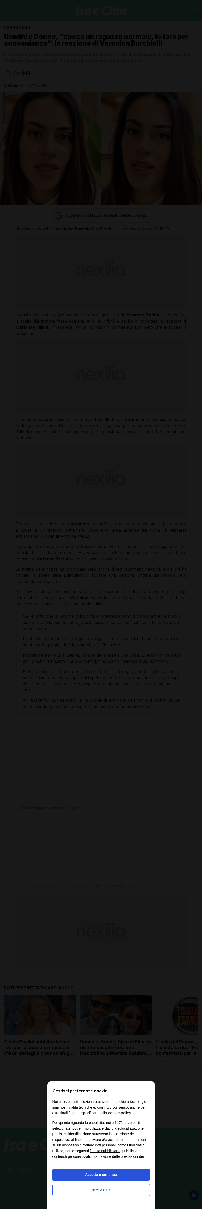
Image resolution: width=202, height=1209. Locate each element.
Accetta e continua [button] (101, 1175)
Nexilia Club (101, 1190)
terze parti (132, 1123)
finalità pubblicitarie (105, 1151)
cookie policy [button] (119, 1113)
